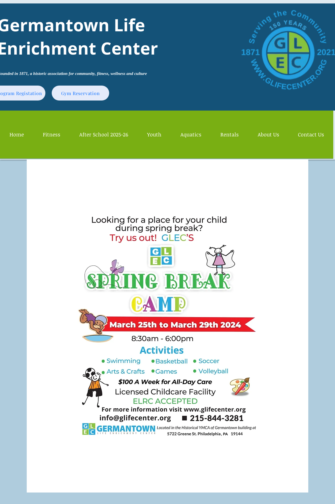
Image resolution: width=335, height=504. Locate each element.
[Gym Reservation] (80, 93)
